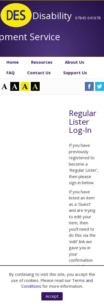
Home (12, 62)
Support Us (75, 72)
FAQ (10, 72)
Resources (41, 62)
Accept (52, 296)
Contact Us (39, 72)
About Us (74, 62)
